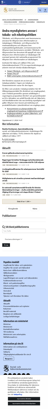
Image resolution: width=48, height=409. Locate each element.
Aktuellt (6, 303)
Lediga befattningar (11, 316)
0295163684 (9, 139)
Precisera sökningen (13, 239)
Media (43, 2)
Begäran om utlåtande (12, 314)
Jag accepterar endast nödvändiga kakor (24, 403)
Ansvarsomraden (33, 19)
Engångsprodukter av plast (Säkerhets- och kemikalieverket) (24, 114)
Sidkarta (6, 352)
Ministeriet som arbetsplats (14, 334)
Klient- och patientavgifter (14, 283)
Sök (6, 245)
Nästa (35, 208)
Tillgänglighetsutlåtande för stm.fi (17, 354)
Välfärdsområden (10, 273)
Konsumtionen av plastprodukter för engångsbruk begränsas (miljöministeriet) (25, 109)
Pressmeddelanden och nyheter (16, 306)
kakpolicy (18, 394)
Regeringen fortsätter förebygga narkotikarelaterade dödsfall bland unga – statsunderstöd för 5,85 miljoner (23, 161)
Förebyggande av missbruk (27, 22)
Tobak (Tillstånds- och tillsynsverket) (22, 71)
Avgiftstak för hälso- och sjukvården (17, 265)
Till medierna (8, 332)
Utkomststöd (8, 288)
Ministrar (7, 324)
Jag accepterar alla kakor (24, 399)
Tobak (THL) (13, 73)
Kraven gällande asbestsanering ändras (17, 153)
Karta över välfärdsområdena (15, 270)
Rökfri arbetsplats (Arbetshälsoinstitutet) (24, 76)
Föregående (13, 208)
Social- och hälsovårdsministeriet (12, 19)
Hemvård (7, 291)
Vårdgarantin (8, 275)
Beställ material (9, 311)
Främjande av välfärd (10, 22)
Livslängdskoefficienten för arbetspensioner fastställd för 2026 (23, 170)
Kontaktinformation (11, 329)
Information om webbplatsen (15, 347)
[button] (24, 201)
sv (25, 19)
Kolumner (7, 308)
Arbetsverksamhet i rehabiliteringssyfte (19, 285)
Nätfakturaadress (10, 337)
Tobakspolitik (40, 22)
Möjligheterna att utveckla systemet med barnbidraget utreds (23, 179)
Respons (9, 358)
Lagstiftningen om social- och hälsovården (20, 278)
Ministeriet (7, 326)
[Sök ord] (24, 231)
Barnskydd (7, 293)
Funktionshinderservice (12, 280)
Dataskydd (7, 349)
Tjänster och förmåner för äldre (16, 296)
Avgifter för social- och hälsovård (16, 267)
